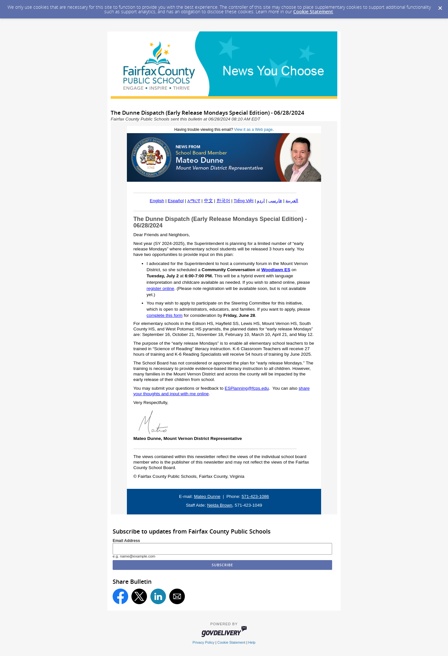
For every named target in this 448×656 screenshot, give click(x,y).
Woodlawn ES (275, 269)
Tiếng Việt (243, 200)
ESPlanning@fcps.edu (247, 388)
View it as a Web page (253, 129)
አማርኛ (193, 200)
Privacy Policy (204, 642)
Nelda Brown (219, 505)
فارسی (275, 200)
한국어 (223, 200)
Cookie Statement (313, 11)
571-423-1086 (255, 496)
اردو (261, 200)
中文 (208, 200)
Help (251, 642)
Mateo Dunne (207, 496)
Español (176, 200)
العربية (292, 200)
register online (160, 288)
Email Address (126, 540)
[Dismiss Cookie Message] (440, 6)
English (157, 200)
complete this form (165, 315)
